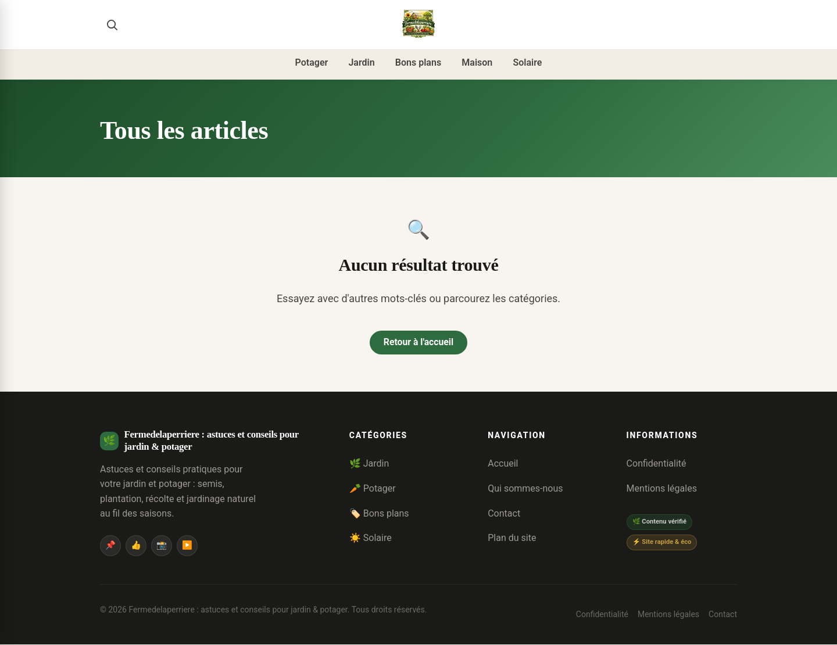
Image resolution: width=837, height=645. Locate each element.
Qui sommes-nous (525, 488)
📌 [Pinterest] (110, 546)
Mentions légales (662, 488)
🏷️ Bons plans (379, 513)
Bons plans (418, 62)
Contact (504, 513)
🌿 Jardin (369, 464)
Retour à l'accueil (418, 342)
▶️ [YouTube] (187, 546)
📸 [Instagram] (161, 546)
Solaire (527, 62)
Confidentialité (656, 464)
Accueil (503, 464)
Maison (477, 62)
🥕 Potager (372, 488)
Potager (311, 62)
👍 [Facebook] (136, 546)
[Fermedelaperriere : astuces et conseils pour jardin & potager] (418, 24)
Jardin (361, 62)
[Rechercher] (111, 24)
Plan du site (512, 538)
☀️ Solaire (370, 538)
